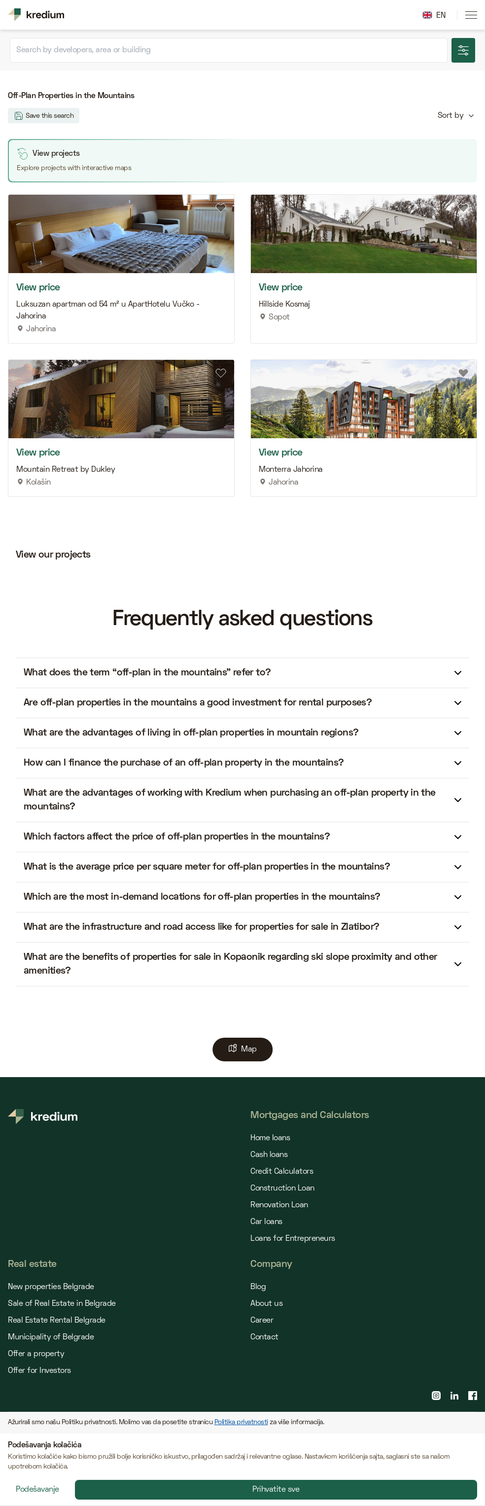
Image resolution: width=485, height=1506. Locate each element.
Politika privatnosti (241, 1422)
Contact (264, 1337)
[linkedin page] (454, 1395)
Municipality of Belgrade (51, 1337)
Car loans (266, 1222)
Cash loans (268, 1155)
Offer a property (36, 1354)
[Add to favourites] (221, 208)
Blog (258, 1287)
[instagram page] (436, 1395)
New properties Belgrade (51, 1287)
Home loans (270, 1138)
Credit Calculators (281, 1171)
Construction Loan (282, 1188)
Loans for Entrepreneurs (292, 1238)
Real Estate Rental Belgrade (56, 1320)
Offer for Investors (39, 1370)
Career (261, 1320)
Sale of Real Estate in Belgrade (62, 1303)
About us (266, 1303)
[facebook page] (472, 1395)
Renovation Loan (279, 1205)
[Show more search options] (463, 50)
